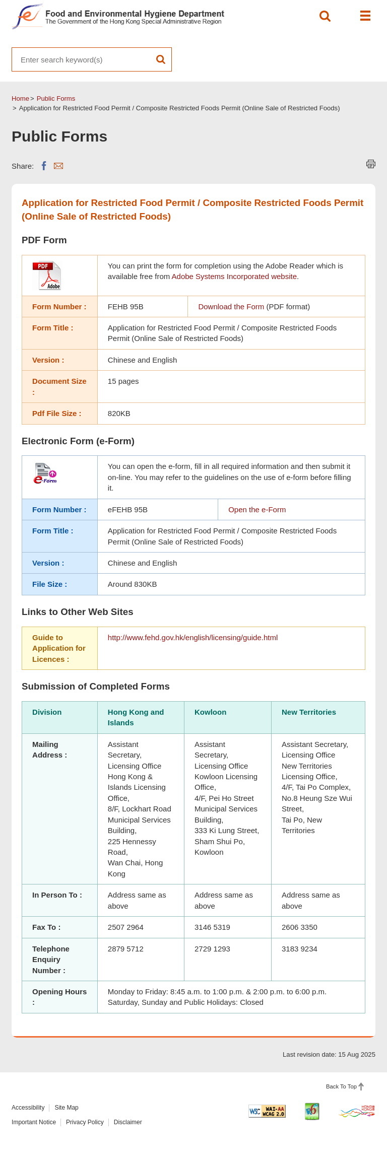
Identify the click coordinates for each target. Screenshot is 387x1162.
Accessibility (28, 1107)
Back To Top (341, 1086)
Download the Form (231, 306)
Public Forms (56, 98)
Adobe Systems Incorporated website (234, 276)
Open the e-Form (257, 509)
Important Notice (34, 1122)
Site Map (66, 1107)
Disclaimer (128, 1122)
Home (20, 98)
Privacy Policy (85, 1122)
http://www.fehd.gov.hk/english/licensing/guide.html (193, 637)
